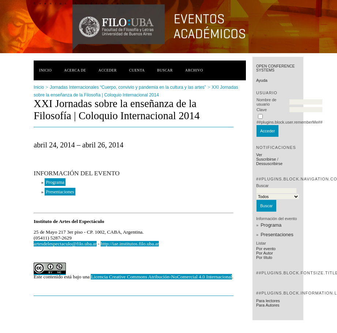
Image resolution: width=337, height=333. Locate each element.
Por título (264, 257)
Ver (259, 155)
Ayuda (261, 80)
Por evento (266, 248)
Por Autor (264, 253)
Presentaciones (277, 234)
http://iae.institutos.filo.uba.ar (130, 243)
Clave (262, 109)
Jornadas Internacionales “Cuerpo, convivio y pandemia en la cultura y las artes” (128, 87)
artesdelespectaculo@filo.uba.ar (65, 243)
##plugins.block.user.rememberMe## (289, 122)
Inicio (45, 70)
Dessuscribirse (269, 163)
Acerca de (75, 70)
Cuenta (137, 70)
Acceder (107, 70)
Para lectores (268, 301)
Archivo (194, 70)
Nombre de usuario (266, 102)
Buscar (165, 70)
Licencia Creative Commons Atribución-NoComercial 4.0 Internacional (161, 276)
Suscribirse (266, 159)
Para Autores (268, 305)
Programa (271, 225)
